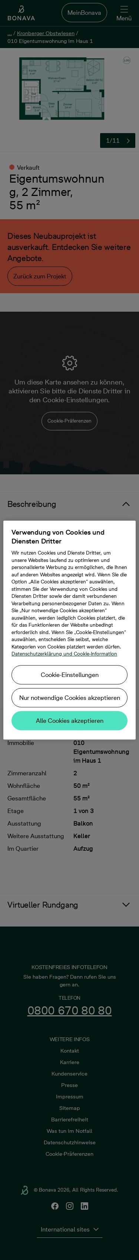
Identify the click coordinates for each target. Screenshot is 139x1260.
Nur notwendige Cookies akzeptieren (69, 697)
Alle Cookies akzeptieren (69, 720)
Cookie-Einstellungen (70, 674)
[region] (69, 630)
